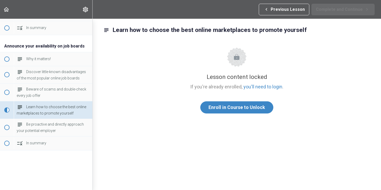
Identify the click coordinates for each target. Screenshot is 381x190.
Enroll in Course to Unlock (236, 107)
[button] (6, 9)
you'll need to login (262, 86)
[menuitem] (85, 9)
